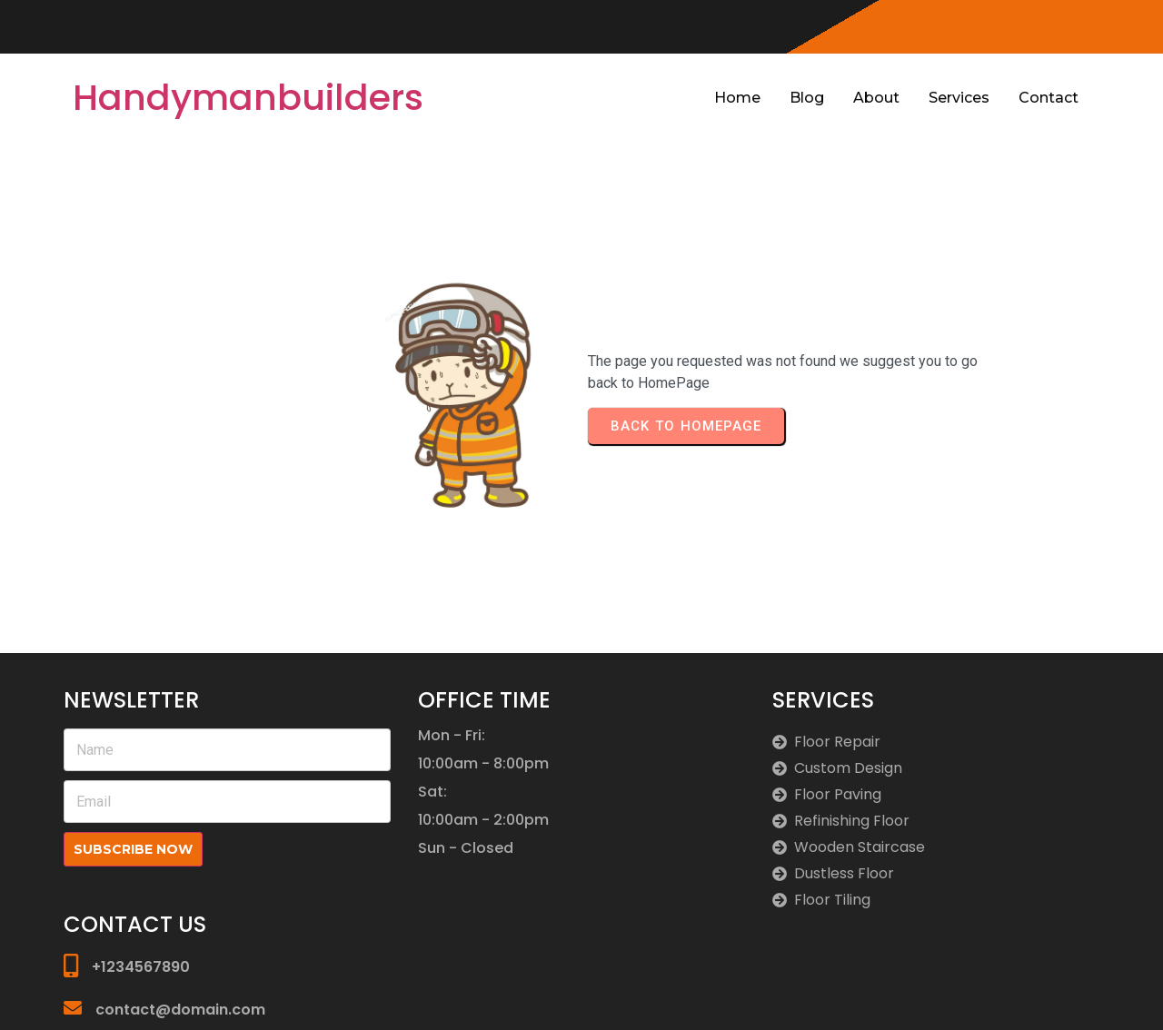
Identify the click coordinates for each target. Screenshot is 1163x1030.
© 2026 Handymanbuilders (1011, 996)
